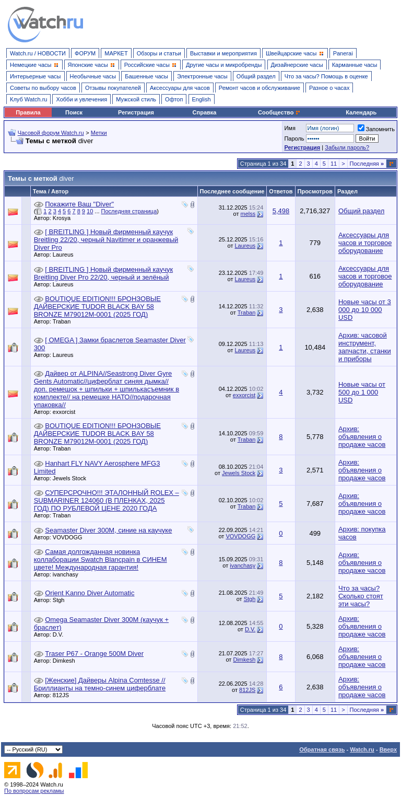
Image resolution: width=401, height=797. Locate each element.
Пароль (294, 138)
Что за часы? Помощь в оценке (326, 76)
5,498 (281, 211)
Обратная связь (322, 749)
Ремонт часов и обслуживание (259, 88)
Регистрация (136, 112)
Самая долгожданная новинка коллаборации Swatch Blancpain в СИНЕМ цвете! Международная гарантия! (100, 559)
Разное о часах (329, 88)
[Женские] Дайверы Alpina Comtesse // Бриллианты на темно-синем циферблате (100, 684)
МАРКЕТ (115, 53)
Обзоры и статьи (159, 53)
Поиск (73, 112)
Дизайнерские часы (297, 65)
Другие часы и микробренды (224, 65)
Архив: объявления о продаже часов (361, 436)
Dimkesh (66, 660)
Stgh (61, 600)
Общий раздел (256, 76)
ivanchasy (68, 574)
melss (248, 214)
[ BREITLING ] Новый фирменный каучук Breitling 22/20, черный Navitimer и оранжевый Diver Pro (106, 239)
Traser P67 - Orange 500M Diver (94, 653)
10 (90, 211)
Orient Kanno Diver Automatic (89, 593)
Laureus (66, 254)
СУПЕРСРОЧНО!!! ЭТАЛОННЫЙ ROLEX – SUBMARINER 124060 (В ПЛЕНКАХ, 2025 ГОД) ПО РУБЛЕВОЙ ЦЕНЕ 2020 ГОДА (106, 500)
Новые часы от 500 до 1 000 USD (361, 392)
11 (334, 163)
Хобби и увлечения (81, 99)
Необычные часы (93, 76)
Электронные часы (202, 76)
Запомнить (376, 129)
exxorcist (66, 412)
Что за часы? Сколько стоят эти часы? (360, 596)
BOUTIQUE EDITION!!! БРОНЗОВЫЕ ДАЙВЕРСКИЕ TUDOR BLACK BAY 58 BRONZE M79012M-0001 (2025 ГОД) (97, 306)
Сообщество (279, 112)
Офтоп (174, 99)
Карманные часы (355, 65)
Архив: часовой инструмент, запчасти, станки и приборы (364, 347)
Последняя (367, 163)
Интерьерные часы (35, 76)
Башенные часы (146, 76)
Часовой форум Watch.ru (51, 133)
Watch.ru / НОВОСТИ (38, 53)
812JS (63, 695)
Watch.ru (362, 749)
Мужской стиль (136, 99)
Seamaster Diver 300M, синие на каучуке (108, 530)
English (201, 99)
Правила (28, 112)
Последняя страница (129, 211)
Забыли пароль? (347, 147)
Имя (289, 128)
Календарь (361, 112)
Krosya (64, 218)
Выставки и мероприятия (223, 53)
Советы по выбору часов (43, 88)
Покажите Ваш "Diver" (79, 204)
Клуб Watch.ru (28, 99)
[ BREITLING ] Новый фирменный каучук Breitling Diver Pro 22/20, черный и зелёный (103, 273)
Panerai (343, 53)
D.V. (60, 634)
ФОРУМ (85, 53)
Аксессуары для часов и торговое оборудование (365, 243)
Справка (205, 112)
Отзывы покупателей (113, 88)
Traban (64, 321)
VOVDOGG (70, 537)
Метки (99, 133)
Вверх (388, 749)
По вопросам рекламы (34, 791)
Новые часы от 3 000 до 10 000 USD (364, 309)
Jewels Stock (72, 478)
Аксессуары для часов (180, 88)
